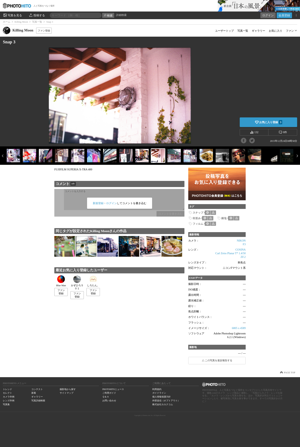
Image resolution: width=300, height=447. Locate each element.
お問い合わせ (109, 400)
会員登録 (284, 15)
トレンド (7, 389)
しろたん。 (93, 281)
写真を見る (12, 15)
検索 (108, 15)
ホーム (6, 22)
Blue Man (61, 281)
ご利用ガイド (109, 393)
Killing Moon (21, 22)
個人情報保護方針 (161, 397)
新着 (33, 393)
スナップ (198, 212)
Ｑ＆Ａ (105, 397)
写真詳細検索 (38, 400)
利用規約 (156, 389)
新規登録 (98, 203)
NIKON (241, 240)
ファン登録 (44, 30)
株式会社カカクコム (162, 404)
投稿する (37, 15)
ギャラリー (258, 30)
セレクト (7, 393)
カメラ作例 (8, 397)
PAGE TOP (289, 372)
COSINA (240, 249)
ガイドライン (159, 393)
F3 (244, 244)
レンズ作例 (8, 400)
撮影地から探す (68, 389)
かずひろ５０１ (77, 282)
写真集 (6, 404)
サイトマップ (66, 393)
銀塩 (224, 218)
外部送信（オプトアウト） (166, 400)
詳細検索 (121, 15)
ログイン (268, 15)
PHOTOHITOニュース (113, 389)
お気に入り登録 (270, 122)
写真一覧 (37, 22)
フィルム (198, 223)
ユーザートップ (224, 30)
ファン (290, 30)
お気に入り (275, 30)
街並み (197, 218)
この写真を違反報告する (218, 360)
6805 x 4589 (239, 328)
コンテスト (37, 389)
